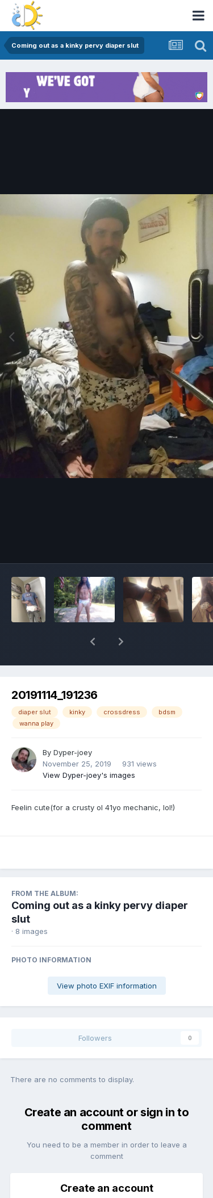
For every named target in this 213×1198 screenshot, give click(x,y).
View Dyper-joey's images (89, 745)
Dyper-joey (72, 722)
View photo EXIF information (107, 956)
